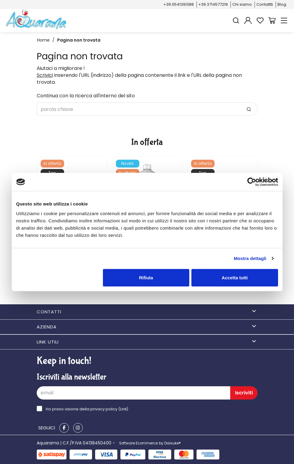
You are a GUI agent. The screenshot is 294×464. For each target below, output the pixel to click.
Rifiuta (146, 277)
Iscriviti (244, 392)
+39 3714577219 (213, 4)
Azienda (146, 327)
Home (43, 40)
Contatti (146, 312)
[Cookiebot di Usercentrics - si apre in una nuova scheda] (251, 182)
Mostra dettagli (250, 258)
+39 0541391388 (178, 4)
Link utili (146, 342)
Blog (281, 4)
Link (123, 409)
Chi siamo (242, 4)
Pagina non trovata (79, 40)
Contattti (264, 4)
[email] (133, 393)
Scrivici (45, 75)
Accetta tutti (235, 277)
